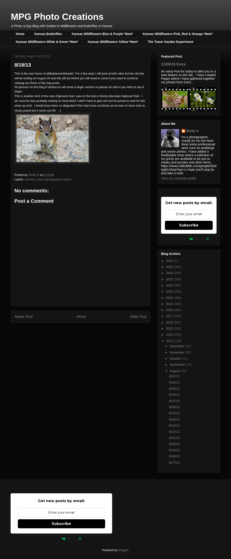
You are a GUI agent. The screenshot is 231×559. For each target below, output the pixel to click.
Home (20, 34)
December (177, 346)
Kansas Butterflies (48, 34)
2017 (170, 316)
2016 (170, 322)
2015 (170, 328)
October (176, 358)
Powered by (189, 238)
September (178, 364)
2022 (170, 285)
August (175, 371)
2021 (170, 291)
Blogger (123, 550)
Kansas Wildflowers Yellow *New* (113, 42)
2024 (170, 273)
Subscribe (189, 225)
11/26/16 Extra (173, 64)
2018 (170, 310)
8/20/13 (174, 444)
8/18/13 (174, 456)
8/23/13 (174, 425)
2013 (170, 341)
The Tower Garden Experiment (170, 42)
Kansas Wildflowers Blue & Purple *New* (102, 34)
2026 (170, 261)
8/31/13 (174, 376)
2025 (170, 267)
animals (30, 179)
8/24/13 (174, 419)
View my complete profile (178, 178)
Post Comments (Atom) (89, 331)
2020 (170, 298)
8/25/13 (174, 413)
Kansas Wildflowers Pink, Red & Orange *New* (178, 34)
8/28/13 (174, 394)
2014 (170, 334)
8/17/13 (174, 462)
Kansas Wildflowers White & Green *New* (47, 42)
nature (67, 179)
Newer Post (23, 317)
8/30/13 (174, 382)
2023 (170, 279)
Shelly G (192, 131)
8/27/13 (174, 401)
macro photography (49, 179)
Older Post (138, 317)
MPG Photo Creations (57, 17)
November (177, 352)
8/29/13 (174, 388)
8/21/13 (174, 438)
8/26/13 (174, 407)
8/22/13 (174, 431)
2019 (170, 304)
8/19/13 (174, 450)
